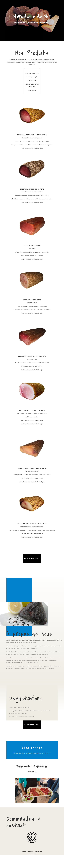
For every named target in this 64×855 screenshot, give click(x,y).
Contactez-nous (32, 558)
